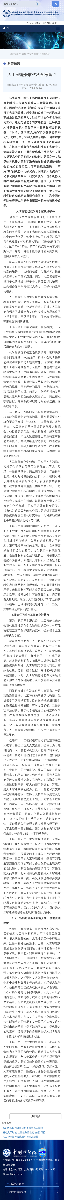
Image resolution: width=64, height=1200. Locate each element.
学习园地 (34, 54)
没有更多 (35, 1116)
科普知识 (46, 54)
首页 (24, 54)
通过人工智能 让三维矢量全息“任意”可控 (24, 1132)
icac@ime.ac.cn (14, 1174)
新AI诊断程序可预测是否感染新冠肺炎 (23, 1128)
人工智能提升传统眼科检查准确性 (20, 1136)
